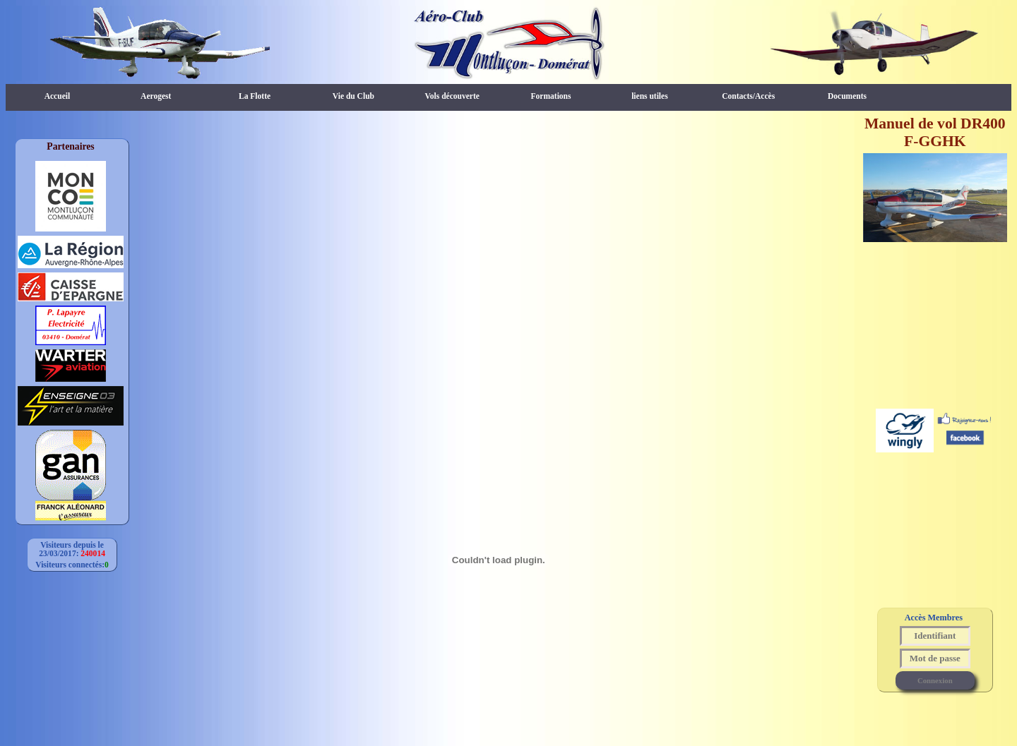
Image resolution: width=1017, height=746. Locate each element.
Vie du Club (353, 96)
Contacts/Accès (748, 96)
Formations (551, 96)
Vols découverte (452, 96)
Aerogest (156, 96)
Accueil (57, 96)
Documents (847, 96)
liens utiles (649, 96)
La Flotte (254, 96)
